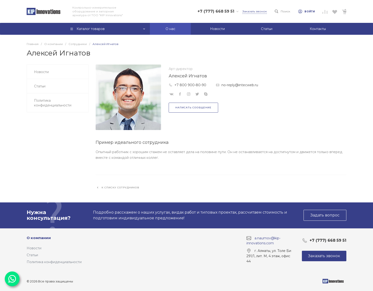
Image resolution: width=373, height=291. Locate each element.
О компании (39, 238)
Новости (34, 248)
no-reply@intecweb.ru (239, 85)
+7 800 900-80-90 (190, 85)
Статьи (32, 255)
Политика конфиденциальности (54, 262)
